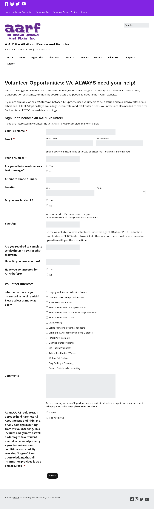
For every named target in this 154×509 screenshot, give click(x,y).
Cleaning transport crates (61, 342)
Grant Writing (56, 322)
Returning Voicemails (59, 337)
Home (7, 12)
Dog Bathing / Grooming (61, 362)
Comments (12, 375)
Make (16, 497)
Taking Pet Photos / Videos (62, 352)
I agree (53, 412)
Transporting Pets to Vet (61, 317)
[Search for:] (136, 25)
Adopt (10, 63)
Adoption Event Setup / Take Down (66, 297)
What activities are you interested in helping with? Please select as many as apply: (22, 298)
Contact (74, 12)
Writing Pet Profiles (58, 357)
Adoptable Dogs (60, 12)
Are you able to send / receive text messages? (23, 168)
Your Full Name (16, 131)
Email (10, 139)
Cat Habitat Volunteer (60, 347)
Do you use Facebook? (19, 200)
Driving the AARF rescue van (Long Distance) (71, 332)
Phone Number (16, 158)
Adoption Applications (23, 12)
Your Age (10, 223)
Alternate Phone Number (21, 179)
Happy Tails (36, 57)
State (99, 188)
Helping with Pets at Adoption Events (68, 292)
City (48, 188)
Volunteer (113, 57)
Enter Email (51, 138)
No (50, 171)
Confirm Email (103, 138)
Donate (84, 12)
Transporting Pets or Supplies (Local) (67, 307)
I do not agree (56, 417)
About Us (53, 57)
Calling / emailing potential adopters (67, 327)
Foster (97, 57)
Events (22, 57)
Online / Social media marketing (64, 368)
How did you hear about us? (22, 261)
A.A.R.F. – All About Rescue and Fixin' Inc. (38, 44)
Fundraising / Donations (61, 302)
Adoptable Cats (43, 12)
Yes (51, 166)
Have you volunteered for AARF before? (21, 271)
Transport (128, 57)
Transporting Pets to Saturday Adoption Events (73, 312)
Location (10, 187)
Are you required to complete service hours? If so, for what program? (23, 250)
